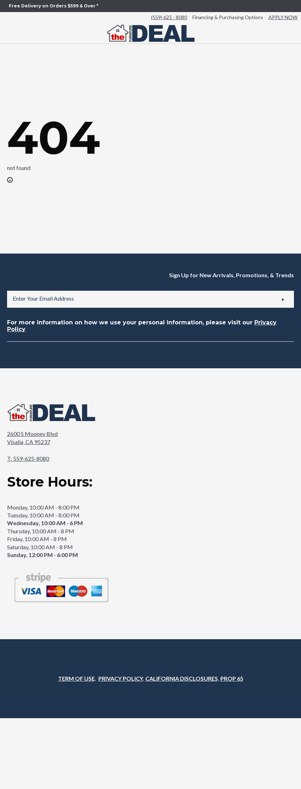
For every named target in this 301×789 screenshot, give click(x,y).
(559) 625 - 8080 (169, 17)
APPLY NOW (282, 17)
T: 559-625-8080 (28, 458)
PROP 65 (231, 678)
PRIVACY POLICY (120, 678)
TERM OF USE (76, 678)
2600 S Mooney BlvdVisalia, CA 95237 (32, 437)
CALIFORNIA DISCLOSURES (181, 678)
